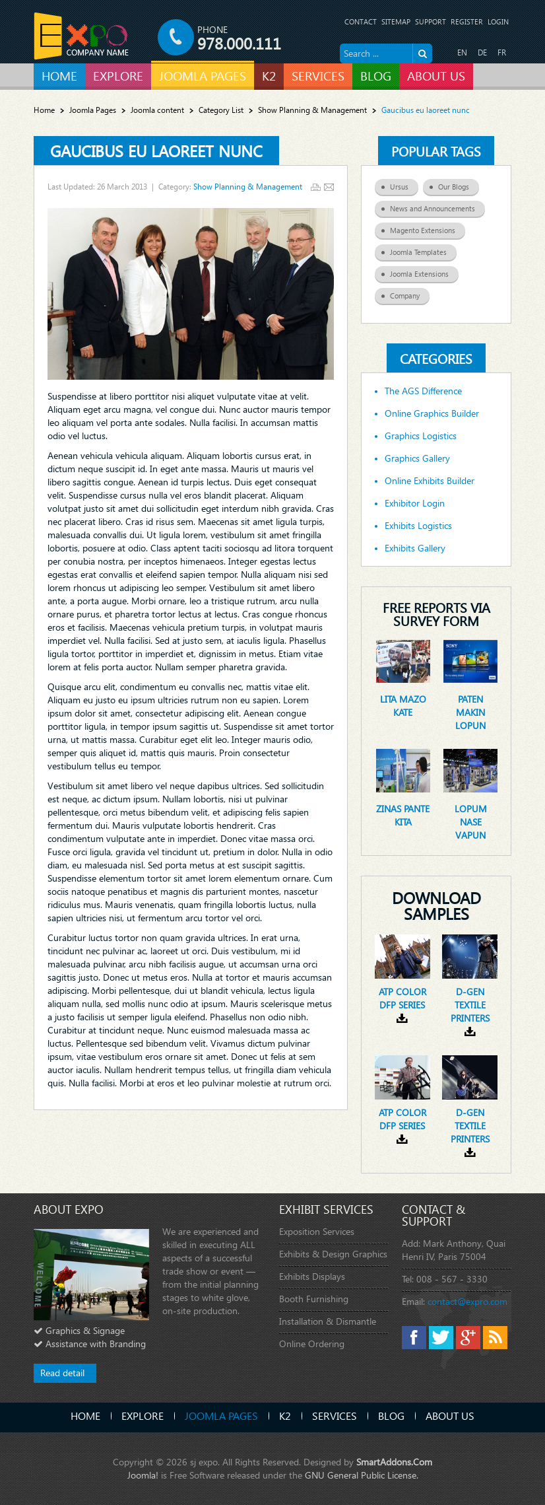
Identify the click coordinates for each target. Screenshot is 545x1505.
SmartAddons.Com (394, 1461)
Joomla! (142, 1475)
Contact (360, 21)
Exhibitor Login (415, 503)
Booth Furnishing (313, 1298)
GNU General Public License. (361, 1475)
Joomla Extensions (424, 272)
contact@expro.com (467, 1301)
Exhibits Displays (312, 1276)
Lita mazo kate (403, 705)
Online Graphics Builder (432, 413)
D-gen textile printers (470, 1004)
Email (329, 187)
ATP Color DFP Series (402, 998)
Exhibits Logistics (418, 525)
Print (316, 187)
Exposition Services (316, 1231)
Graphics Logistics (421, 435)
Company (410, 294)
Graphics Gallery (417, 458)
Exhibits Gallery (415, 548)
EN (462, 52)
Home (44, 110)
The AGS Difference (423, 391)
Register (467, 21)
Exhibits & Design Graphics (333, 1253)
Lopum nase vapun (471, 821)
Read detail (62, 1372)
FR (501, 52)
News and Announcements (437, 207)
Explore (142, 1415)
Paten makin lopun (470, 712)
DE (482, 52)
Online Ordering (311, 1343)
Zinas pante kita (403, 815)
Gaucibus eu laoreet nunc (156, 150)
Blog (391, 1415)
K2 (285, 1415)
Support (430, 21)
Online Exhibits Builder (429, 480)
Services (334, 1415)
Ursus (404, 185)
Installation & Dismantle (327, 1321)
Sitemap (395, 21)
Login (498, 21)
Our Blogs (458, 185)
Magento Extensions (427, 228)
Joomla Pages (92, 110)
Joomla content (157, 110)
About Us (450, 1415)
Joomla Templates (423, 250)
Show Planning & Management (312, 110)
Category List (221, 110)
